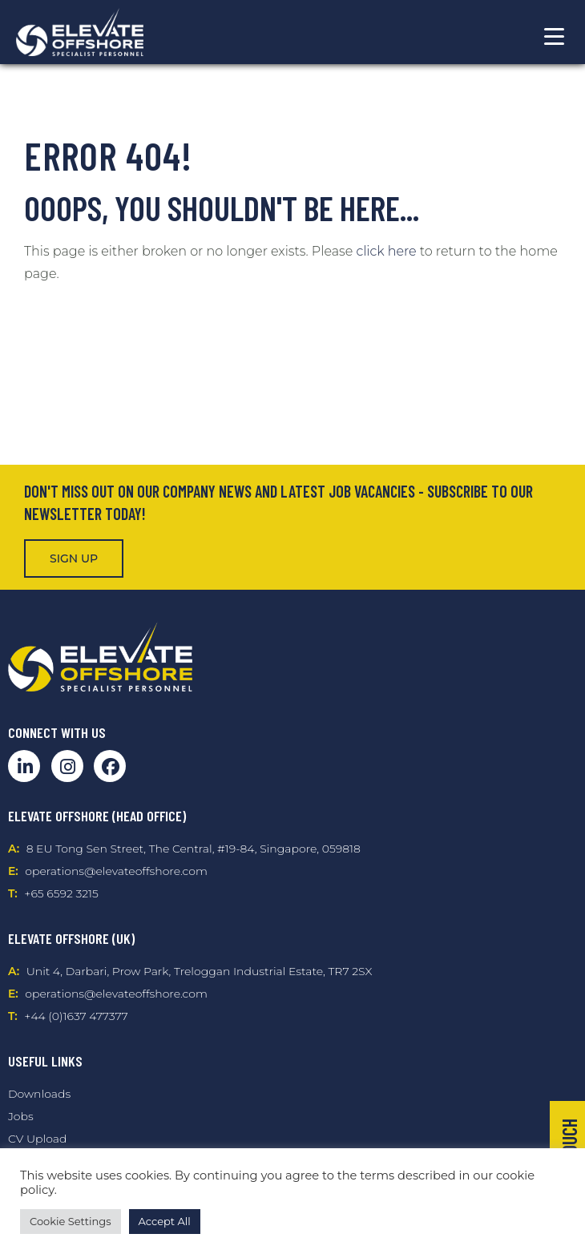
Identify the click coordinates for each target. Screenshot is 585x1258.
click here (386, 251)
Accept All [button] (165, 1221)
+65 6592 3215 (61, 893)
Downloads (39, 1094)
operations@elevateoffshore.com (116, 871)
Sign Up (74, 558)
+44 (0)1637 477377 (75, 1016)
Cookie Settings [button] (70, 1221)
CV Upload (37, 1138)
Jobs (21, 1116)
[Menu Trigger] (554, 36)
